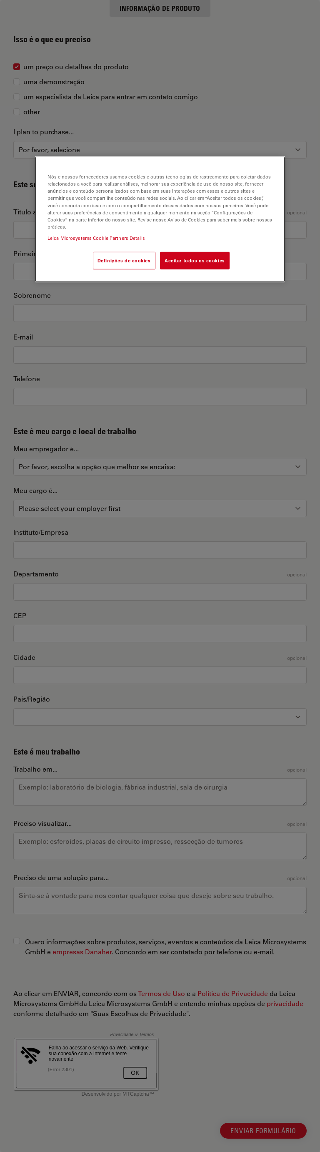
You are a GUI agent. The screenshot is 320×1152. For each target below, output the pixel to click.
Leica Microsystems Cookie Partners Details (96, 238)
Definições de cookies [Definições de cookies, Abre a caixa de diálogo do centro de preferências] (124, 260)
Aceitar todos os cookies (195, 260)
